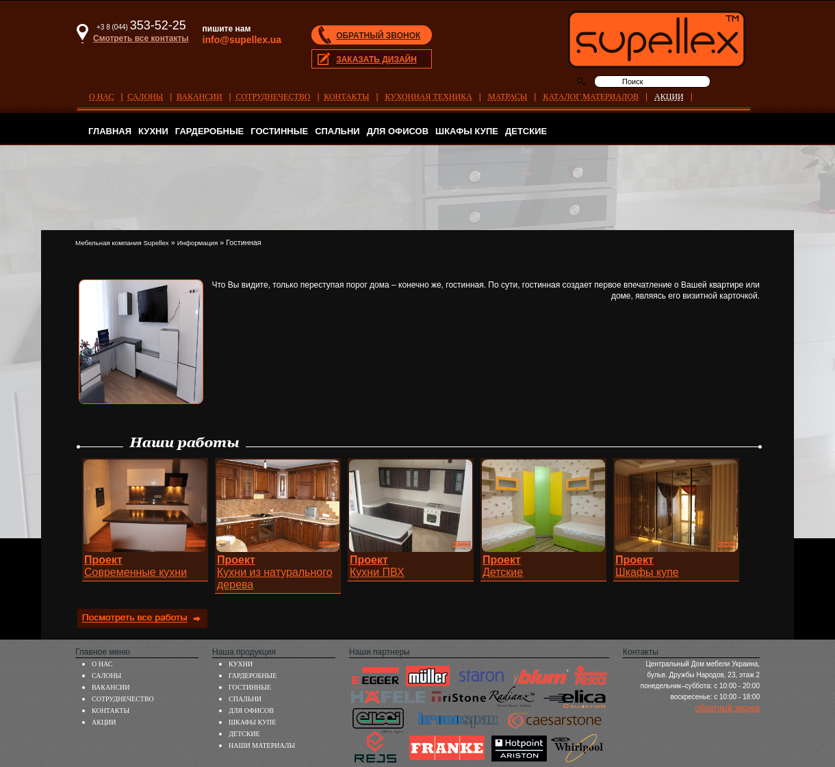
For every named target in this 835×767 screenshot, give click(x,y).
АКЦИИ (669, 96)
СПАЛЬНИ (337, 131)
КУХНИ (153, 131)
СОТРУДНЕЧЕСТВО (272, 96)
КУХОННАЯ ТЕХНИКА (428, 96)
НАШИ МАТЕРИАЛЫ (262, 745)
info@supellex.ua (242, 39)
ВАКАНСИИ (199, 96)
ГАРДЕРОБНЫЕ (209, 131)
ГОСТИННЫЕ (279, 131)
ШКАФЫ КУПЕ (466, 131)
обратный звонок (727, 708)
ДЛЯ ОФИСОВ (397, 131)
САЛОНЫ (145, 96)
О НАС (101, 96)
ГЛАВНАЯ (109, 131)
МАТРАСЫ (507, 96)
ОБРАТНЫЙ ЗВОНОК (378, 35)
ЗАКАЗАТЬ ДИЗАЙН (376, 59)
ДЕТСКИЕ (526, 131)
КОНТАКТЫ (346, 96)
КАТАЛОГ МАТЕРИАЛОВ (591, 96)
